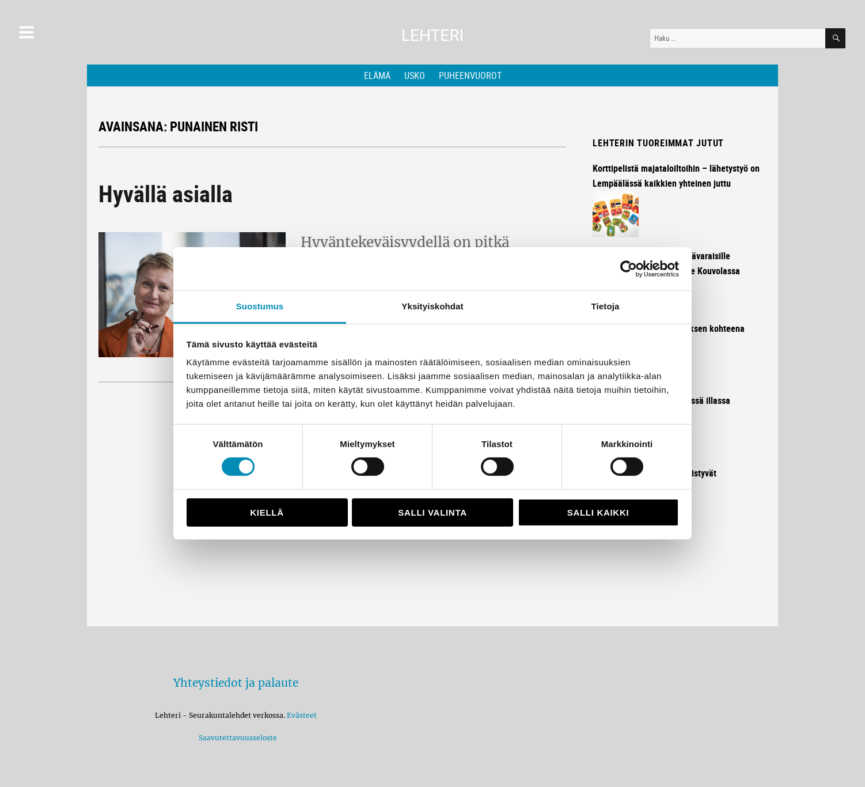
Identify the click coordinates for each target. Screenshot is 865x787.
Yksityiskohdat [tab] (432, 306)
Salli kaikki (598, 512)
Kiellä (266, 512)
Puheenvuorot (470, 75)
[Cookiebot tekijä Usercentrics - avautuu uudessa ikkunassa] (628, 268)
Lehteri (432, 35)
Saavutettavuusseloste (236, 737)
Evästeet (302, 715)
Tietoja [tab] (605, 306)
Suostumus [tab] (260, 306)
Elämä (377, 75)
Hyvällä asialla (165, 193)
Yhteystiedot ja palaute (235, 683)
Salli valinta (432, 512)
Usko (414, 75)
